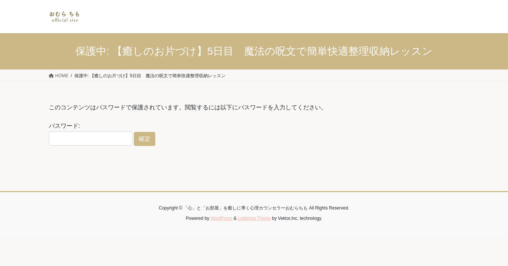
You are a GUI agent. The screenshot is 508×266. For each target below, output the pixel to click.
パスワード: (90, 134)
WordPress (221, 218)
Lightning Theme (254, 218)
